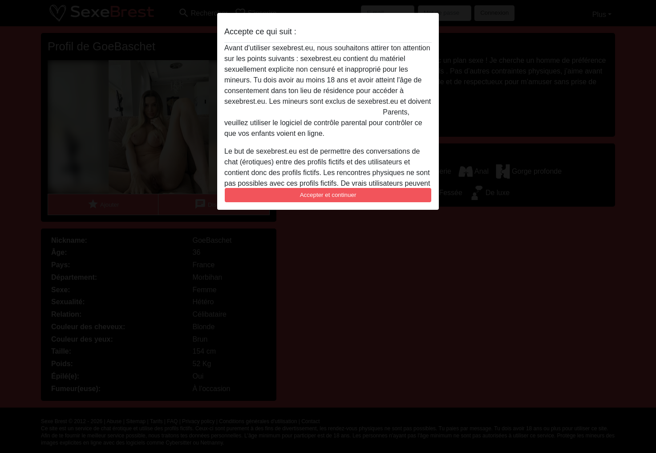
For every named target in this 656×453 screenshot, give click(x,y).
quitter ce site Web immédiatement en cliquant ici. (302, 112)
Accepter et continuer (328, 195)
